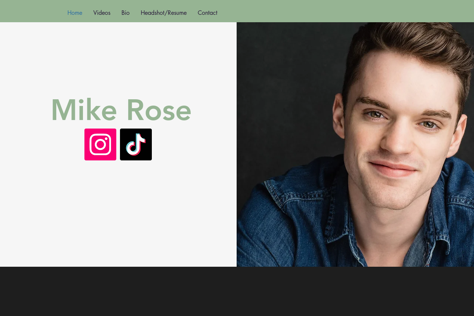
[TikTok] (136, 144)
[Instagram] (100, 144)
